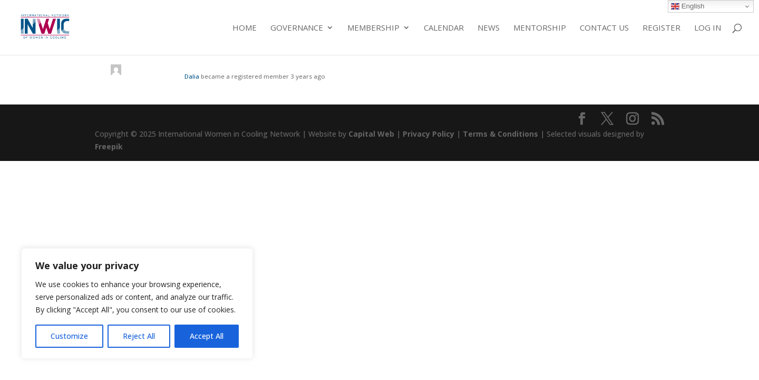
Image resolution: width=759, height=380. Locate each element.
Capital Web (371, 134)
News (489, 28)
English (687, 6)
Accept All (206, 336)
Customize (69, 336)
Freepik (109, 146)
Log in (707, 28)
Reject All (139, 336)
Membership (373, 28)
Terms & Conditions (500, 134)
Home (244, 28)
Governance (296, 28)
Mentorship (539, 28)
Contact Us (604, 28)
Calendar (444, 28)
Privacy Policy (428, 134)
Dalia (191, 76)
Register (661, 28)
